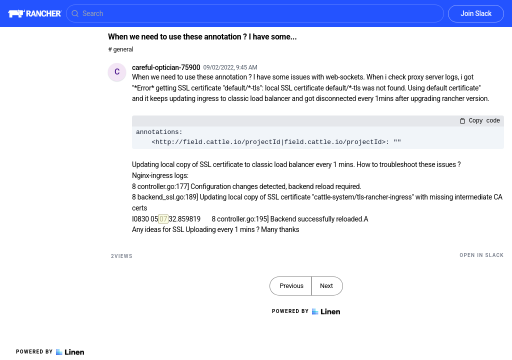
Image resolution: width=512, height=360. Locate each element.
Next (326, 286)
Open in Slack (482, 255)
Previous (292, 286)
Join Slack (476, 14)
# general (120, 49)
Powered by (50, 352)
